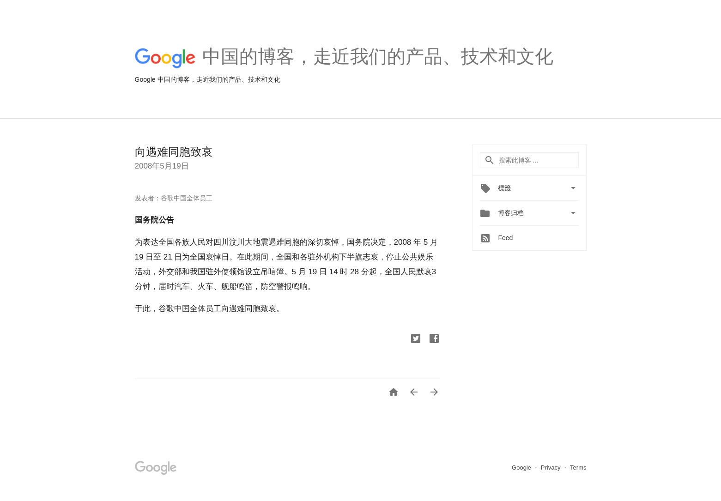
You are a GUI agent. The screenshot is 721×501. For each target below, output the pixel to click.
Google (522, 467)
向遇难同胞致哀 (173, 151)
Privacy (551, 467)
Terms (578, 467)
